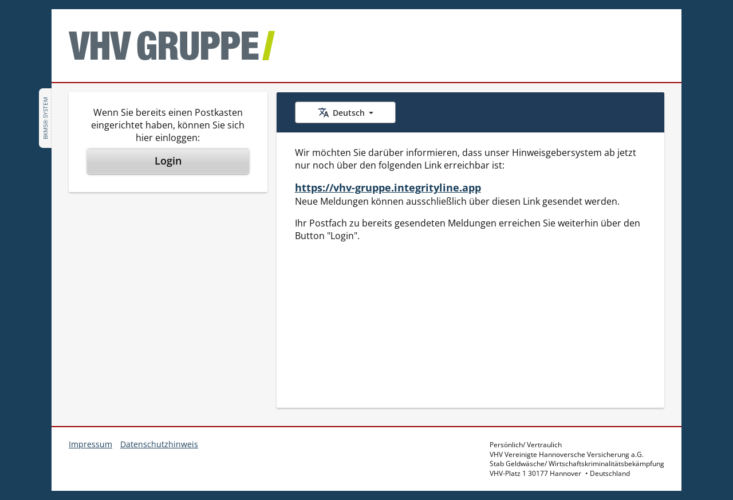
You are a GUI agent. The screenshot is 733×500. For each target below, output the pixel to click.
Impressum (90, 444)
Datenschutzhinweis (159, 444)
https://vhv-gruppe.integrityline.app (388, 187)
